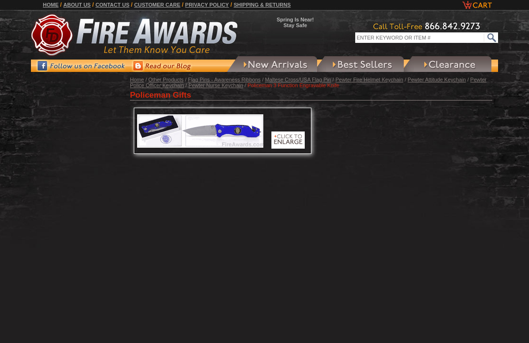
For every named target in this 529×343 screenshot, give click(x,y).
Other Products (166, 79)
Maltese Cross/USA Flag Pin (298, 79)
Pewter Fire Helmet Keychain (369, 79)
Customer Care (157, 5)
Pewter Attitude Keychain (437, 79)
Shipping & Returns (262, 5)
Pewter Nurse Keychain (216, 85)
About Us (76, 5)
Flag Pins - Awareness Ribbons (224, 79)
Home (51, 5)
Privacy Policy (207, 5)
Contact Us (112, 5)
